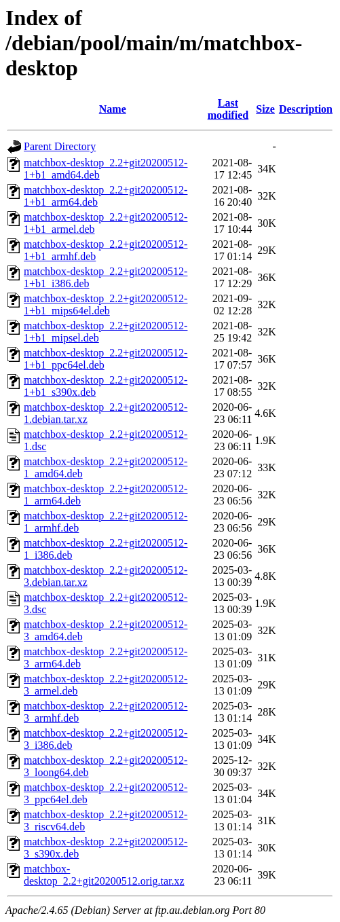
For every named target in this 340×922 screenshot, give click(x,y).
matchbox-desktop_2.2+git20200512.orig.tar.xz (104, 875)
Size (265, 109)
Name (112, 109)
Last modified (228, 109)
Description (306, 109)
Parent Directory (60, 146)
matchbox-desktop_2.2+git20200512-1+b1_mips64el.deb (105, 304)
